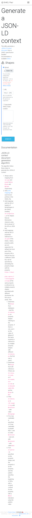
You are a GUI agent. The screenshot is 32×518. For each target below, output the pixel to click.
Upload (6, 67)
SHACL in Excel (6, 85)
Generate (8, 139)
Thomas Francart (12, 512)
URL (5, 89)
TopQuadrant (15, 515)
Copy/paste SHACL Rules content (7, 107)
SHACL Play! (7, 2)
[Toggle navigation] (28, 2)
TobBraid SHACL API (23, 514)
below (8, 59)
